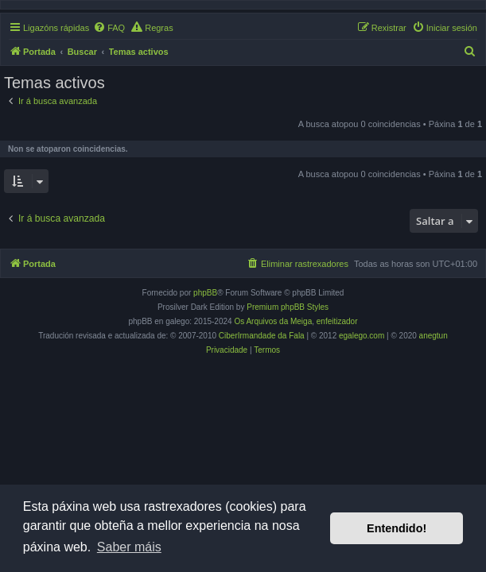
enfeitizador (337, 321)
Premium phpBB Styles (288, 307)
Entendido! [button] (396, 528)
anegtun (433, 335)
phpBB (205, 292)
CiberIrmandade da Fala (262, 335)
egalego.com (361, 335)
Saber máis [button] (129, 547)
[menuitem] (109, 27)
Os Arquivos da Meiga (273, 321)
